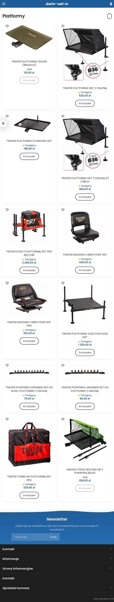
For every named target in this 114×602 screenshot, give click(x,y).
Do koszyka (85, 103)
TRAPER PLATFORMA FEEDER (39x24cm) (29, 63)
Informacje (11, 559)
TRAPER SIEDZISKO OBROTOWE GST (85, 255)
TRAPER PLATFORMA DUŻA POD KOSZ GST (85, 335)
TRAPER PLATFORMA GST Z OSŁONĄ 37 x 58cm (85, 180)
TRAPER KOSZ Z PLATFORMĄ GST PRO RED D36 (29, 253)
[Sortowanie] (109, 16)
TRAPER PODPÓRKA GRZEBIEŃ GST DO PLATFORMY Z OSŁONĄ (85, 389)
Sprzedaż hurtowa (16, 588)
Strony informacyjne (18, 569)
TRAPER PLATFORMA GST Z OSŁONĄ (85, 88)
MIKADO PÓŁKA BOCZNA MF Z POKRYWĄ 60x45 (85, 471)
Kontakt (8, 549)
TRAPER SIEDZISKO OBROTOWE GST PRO (29, 324)
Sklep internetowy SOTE (103, 599)
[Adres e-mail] (35, 537)
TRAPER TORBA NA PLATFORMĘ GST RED (29, 478)
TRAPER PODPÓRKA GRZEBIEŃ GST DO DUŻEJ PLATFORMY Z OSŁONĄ (29, 389)
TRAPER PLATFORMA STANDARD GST (29, 141)
